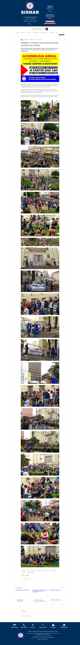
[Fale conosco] (24, 627)
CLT (50, 570)
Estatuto (54, 570)
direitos (46, 570)
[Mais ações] (58, 39)
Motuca (57, 32)
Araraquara (28, 32)
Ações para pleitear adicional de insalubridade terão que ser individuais (39, 600)
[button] (63, 32)
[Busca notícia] (43, 627)
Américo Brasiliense (36, 32)
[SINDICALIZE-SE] (50, 21)
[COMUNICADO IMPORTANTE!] (23, 594)
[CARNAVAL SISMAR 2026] (56, 594)
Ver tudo (62, 587)
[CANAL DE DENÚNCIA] (50, 23)
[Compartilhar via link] (28, 578)
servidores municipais (31, 570)
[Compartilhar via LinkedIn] (26, 578)
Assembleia (23, 32)
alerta (43, 570)
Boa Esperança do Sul (44, 32)
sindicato (38, 570)
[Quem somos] (14, 627)
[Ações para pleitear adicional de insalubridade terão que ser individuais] (40, 594)
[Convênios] (53, 627)
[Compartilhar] (61, 34)
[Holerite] (33, 627)
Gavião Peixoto (51, 32)
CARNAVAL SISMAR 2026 (56, 599)
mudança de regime (30, 572)
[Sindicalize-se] (64, 627)
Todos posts (17, 32)
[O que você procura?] (38, 29)
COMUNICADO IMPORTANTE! (20, 600)
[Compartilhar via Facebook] (21, 578)
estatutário (23, 572)
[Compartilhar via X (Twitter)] (23, 578)
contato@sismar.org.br (44, 639)
